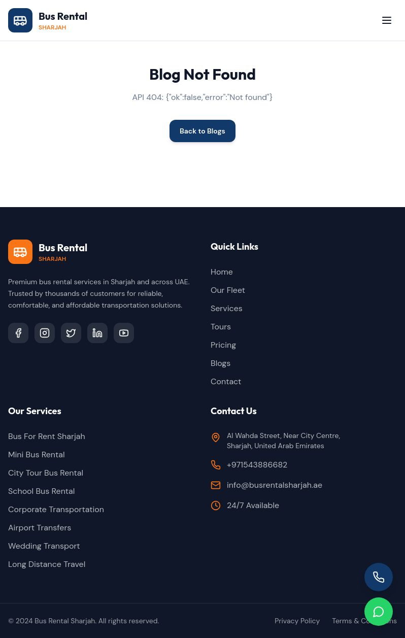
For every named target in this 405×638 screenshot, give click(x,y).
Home (222, 271)
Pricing (223, 345)
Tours (221, 326)
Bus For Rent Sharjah (46, 436)
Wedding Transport (44, 546)
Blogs (220, 363)
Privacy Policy (297, 620)
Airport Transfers (39, 527)
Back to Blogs (202, 131)
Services (227, 308)
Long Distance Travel (46, 564)
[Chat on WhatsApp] (378, 611)
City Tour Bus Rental (45, 472)
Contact (226, 381)
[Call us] (378, 577)
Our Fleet (228, 290)
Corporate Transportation (56, 509)
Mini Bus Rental (36, 454)
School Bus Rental (41, 491)
